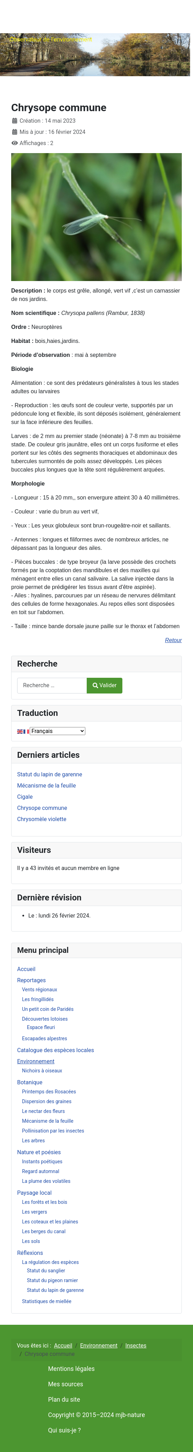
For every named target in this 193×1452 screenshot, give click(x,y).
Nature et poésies (39, 1152)
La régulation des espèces (50, 1262)
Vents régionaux (39, 989)
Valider (104, 685)
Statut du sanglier (46, 1270)
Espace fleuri (41, 1027)
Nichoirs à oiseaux (42, 1070)
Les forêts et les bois (44, 1202)
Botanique (29, 1082)
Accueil (26, 969)
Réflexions (30, 1253)
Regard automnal (40, 1171)
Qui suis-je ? (64, 1430)
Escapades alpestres (44, 1038)
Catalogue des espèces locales (55, 1050)
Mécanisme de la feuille (47, 1121)
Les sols (31, 1241)
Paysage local (34, 1192)
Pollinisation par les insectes (53, 1131)
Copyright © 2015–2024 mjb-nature (96, 1414)
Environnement (36, 1061)
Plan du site (64, 1399)
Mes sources (65, 1384)
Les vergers (34, 1212)
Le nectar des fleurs (43, 1111)
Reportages (31, 980)
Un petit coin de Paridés (47, 1009)
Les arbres (33, 1140)
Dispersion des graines (46, 1101)
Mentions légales (71, 1368)
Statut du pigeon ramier (52, 1280)
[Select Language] (57, 731)
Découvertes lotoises (45, 1019)
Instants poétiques (42, 1161)
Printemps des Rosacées (49, 1091)
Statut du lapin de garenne (55, 1290)
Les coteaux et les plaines (50, 1221)
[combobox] (52, 685)
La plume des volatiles (46, 1181)
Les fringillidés (37, 999)
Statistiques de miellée (46, 1301)
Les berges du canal (43, 1231)
